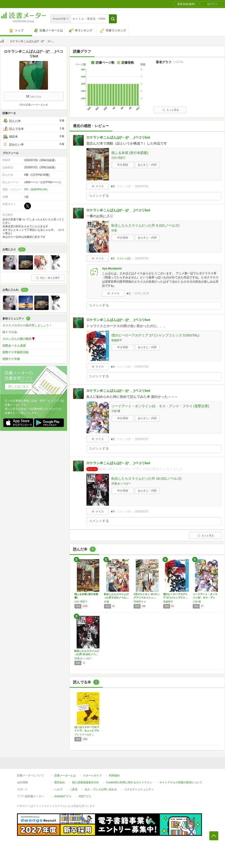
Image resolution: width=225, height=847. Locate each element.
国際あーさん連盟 (14, 345)
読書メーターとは (65, 775)
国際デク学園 (11, 359)
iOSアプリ (85, 796)
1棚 (26, 196)
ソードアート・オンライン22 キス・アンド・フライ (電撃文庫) (160, 406)
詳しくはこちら (18, 386)
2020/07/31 (141, 186)
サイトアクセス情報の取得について (180, 782)
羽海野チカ (140, 601)
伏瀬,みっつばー (121, 483)
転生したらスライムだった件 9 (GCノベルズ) (145, 225)
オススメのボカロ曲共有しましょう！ (27, 325)
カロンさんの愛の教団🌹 (18, 338)
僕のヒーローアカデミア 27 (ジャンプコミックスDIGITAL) (155, 335)
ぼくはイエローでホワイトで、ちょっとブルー (86, 730)
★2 (128, 293)
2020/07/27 (141, 439)
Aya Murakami (112, 268)
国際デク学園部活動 (15, 352)
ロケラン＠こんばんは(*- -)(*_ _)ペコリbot (118, 137)
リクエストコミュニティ (139, 789)
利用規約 (114, 775)
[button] (113, 18)
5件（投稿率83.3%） (37, 189)
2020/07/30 (141, 258)
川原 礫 (115, 411)
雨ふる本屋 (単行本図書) (129, 153)
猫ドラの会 (9, 332)
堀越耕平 (116, 340)
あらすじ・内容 (147, 164)
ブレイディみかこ (84, 734)
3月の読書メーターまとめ (33, 104)
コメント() (124, 186)
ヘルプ (58, 789)
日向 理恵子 (118, 157)
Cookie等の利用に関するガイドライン (129, 782)
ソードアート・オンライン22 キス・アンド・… (205, 597)
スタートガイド (92, 775)
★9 (112, 186)
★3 (112, 258)
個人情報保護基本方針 (85, 782)
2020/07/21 (141, 511)
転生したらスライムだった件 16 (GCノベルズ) (146, 478)
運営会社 (59, 782)
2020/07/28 (141, 366)
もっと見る (170, 109)
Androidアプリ (62, 796)
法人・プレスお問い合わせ (101, 789)
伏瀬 (114, 230)
